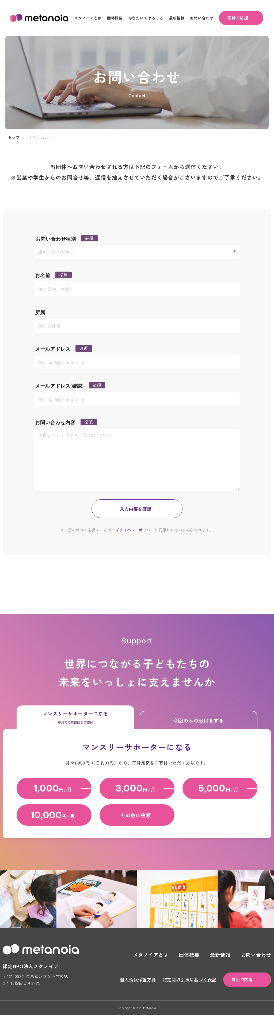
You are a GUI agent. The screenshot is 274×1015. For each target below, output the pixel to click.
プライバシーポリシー (135, 529)
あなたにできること (145, 18)
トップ (14, 137)
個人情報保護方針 (138, 979)
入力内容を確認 (135, 508)
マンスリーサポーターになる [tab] (75, 718)
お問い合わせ (202, 18)
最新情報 (177, 18)
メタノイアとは (88, 18)
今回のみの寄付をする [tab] (198, 720)
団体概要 (115, 18)
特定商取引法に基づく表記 (190, 979)
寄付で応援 (237, 18)
